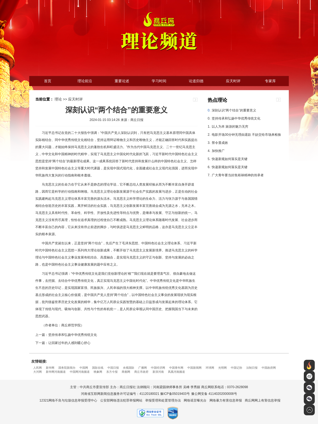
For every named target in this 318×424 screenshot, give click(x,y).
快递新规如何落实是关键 (229, 159)
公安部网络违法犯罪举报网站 (121, 400)
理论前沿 (84, 81)
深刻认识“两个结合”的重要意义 (234, 110)
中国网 (84, 367)
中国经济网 (158, 367)
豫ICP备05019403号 (175, 393)
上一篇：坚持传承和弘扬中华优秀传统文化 (66, 334)
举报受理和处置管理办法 (163, 400)
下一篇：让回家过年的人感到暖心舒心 (62, 343)
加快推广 (218, 151)
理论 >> (61, 99)
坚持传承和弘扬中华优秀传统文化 (236, 118)
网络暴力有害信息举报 (225, 400)
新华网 (50, 367)
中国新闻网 (194, 367)
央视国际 (128, 367)
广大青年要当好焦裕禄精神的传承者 (238, 175)
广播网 (142, 367)
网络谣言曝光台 (195, 400)
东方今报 (112, 371)
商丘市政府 (141, 371)
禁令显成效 (220, 142)
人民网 (37, 367)
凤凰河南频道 (176, 371)
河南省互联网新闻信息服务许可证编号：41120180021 (120, 393)
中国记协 (236, 367)
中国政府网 (269, 367)
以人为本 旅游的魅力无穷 (230, 126)
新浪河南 (158, 371)
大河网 (37, 371)
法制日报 (252, 367)
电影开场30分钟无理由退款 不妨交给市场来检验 (246, 134)
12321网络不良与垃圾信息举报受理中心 (68, 400)
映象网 (98, 371)
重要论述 (122, 81)
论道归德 (196, 81)
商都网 (126, 371)
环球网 (210, 367)
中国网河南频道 (80, 371)
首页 (47, 81)
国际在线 (97, 367)
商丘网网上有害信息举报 (262, 400)
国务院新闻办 (66, 367)
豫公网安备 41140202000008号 (214, 393)
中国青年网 (176, 367)
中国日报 (113, 367)
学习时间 (159, 81)
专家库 (270, 81)
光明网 (222, 367)
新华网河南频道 (56, 371)
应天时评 (233, 81)
